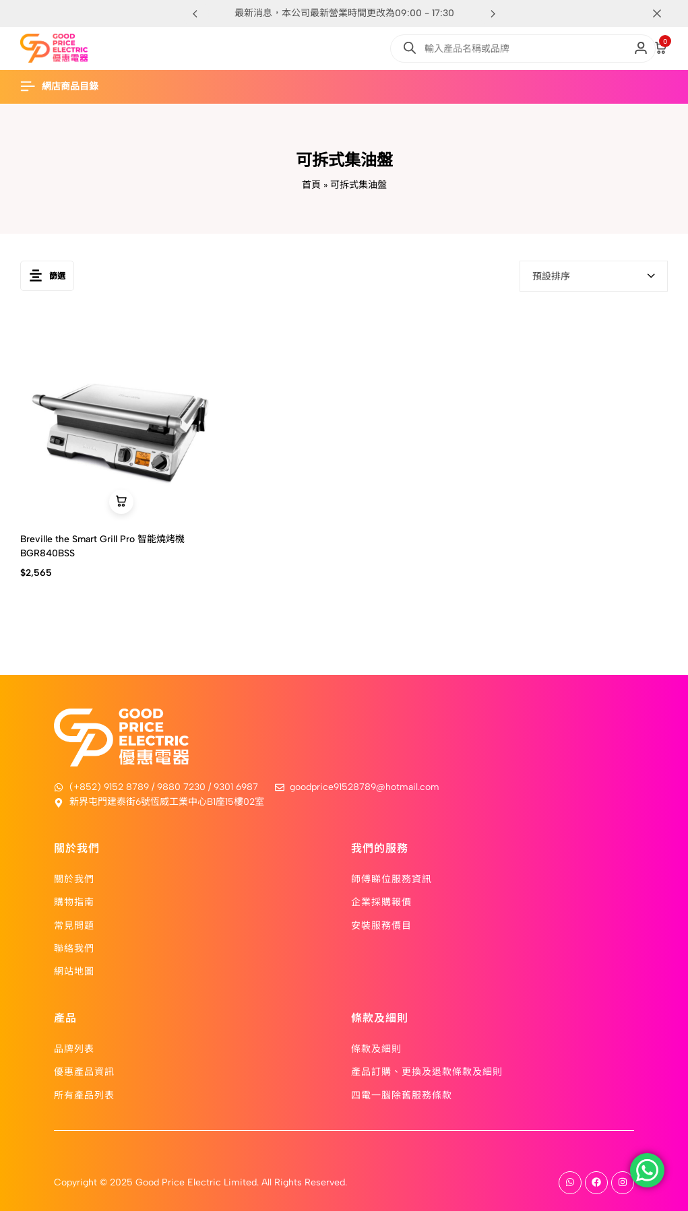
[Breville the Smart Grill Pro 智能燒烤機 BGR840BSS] (121, 420)
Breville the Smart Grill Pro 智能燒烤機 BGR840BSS (102, 546)
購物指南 (74, 901)
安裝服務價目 (381, 924)
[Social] (570, 1182)
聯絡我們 (74, 947)
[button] (493, 13)
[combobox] (594, 276)
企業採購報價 (381, 901)
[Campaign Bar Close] (663, 13)
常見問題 (74, 924)
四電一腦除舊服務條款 (401, 1094)
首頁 (311, 185)
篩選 (47, 276)
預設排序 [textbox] (551, 276)
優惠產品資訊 (84, 1071)
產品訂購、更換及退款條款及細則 (427, 1071)
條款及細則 (376, 1048)
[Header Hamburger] (66, 86)
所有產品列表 (84, 1094)
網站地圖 (74, 970)
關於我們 (74, 878)
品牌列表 (74, 1048)
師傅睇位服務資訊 (391, 878)
